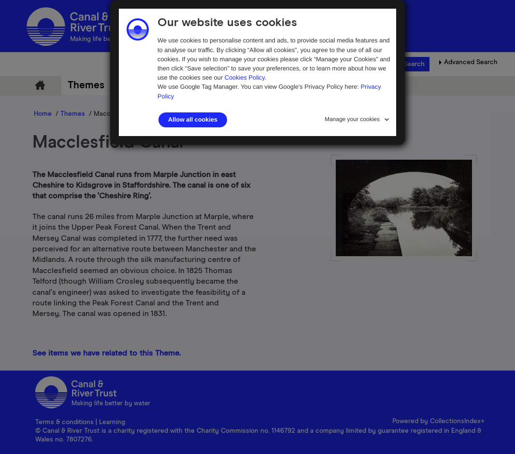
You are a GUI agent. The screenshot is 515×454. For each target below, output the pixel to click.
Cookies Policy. (246, 77)
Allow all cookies (192, 119)
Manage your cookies (352, 119)
